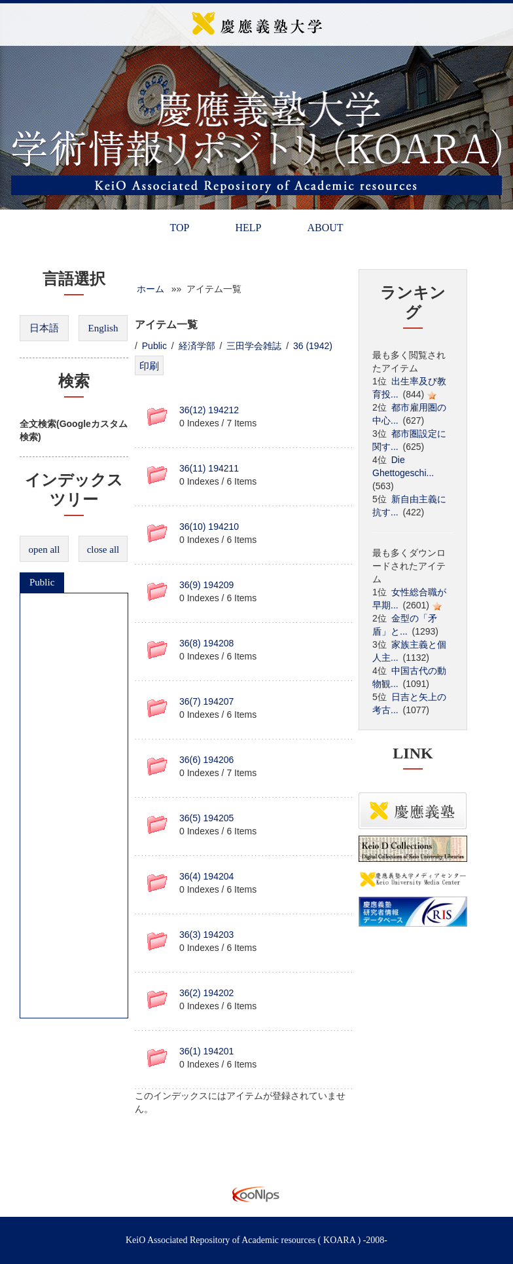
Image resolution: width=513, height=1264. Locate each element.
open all (44, 549)
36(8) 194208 (206, 643)
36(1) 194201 (206, 1051)
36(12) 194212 (209, 410)
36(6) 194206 (206, 759)
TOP (179, 227)
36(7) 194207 (206, 701)
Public (41, 582)
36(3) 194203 (206, 934)
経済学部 (197, 346)
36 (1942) (312, 346)
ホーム (150, 289)
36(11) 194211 (209, 468)
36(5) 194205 (206, 818)
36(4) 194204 (206, 876)
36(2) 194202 (206, 993)
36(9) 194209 (206, 585)
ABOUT (325, 227)
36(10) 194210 (209, 526)
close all (103, 549)
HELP (248, 227)
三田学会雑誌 (253, 346)
